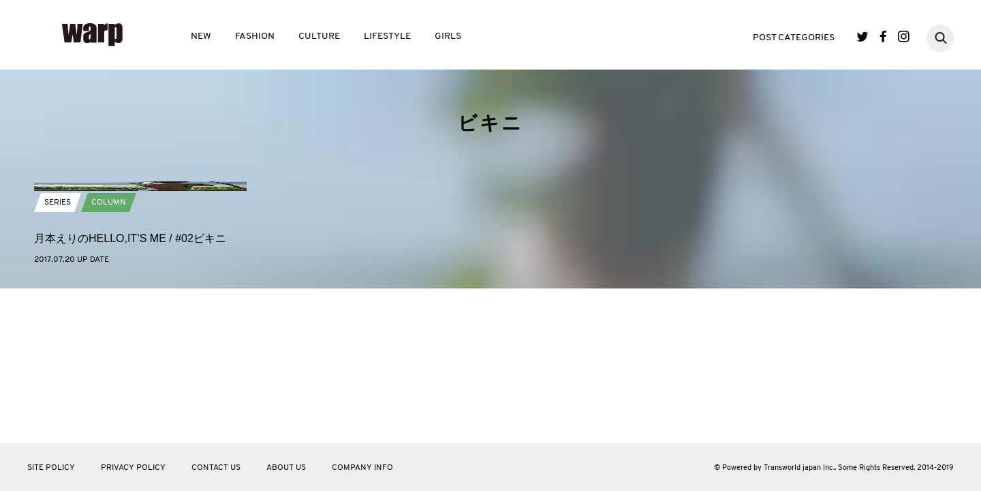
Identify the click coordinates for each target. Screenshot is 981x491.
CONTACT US (215, 468)
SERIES (57, 346)
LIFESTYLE (387, 36)
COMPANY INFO (362, 468)
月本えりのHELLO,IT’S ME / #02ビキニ (130, 382)
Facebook (883, 36)
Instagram (903, 36)
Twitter (863, 36)
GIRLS (448, 36)
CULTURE (319, 36)
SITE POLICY (51, 468)
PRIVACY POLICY (133, 468)
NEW (201, 36)
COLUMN (108, 346)
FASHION (255, 36)
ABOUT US (286, 468)
